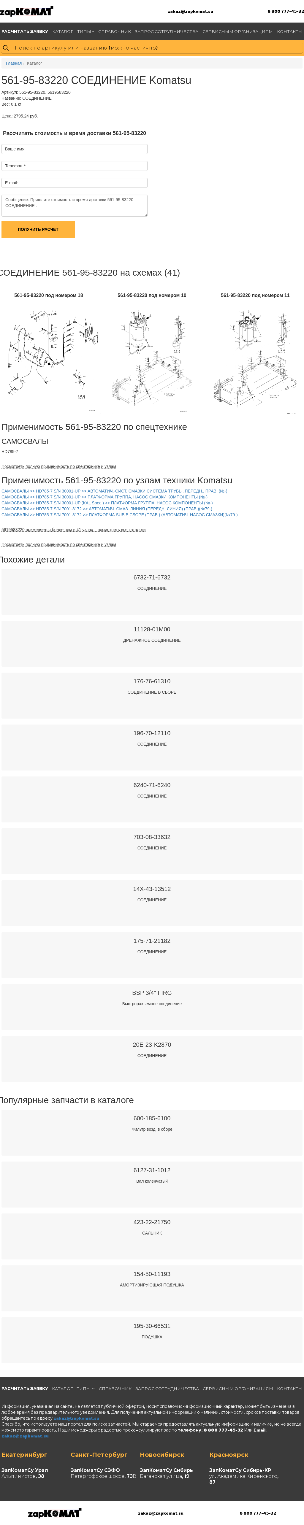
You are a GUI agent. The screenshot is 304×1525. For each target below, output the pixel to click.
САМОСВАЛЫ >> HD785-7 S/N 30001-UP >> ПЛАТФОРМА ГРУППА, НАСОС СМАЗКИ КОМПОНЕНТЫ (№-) (104, 497)
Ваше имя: (15, 149)
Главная (14, 63)
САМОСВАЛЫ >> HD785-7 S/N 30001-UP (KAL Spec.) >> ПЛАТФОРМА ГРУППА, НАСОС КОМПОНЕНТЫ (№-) (107, 503)
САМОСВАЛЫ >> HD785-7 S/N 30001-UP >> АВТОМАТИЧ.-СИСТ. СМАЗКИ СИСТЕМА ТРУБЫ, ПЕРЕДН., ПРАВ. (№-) (114, 491)
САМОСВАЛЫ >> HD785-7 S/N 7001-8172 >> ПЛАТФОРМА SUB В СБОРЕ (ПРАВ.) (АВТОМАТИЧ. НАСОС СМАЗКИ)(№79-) (119, 514)
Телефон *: (15, 165)
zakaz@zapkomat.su (190, 11)
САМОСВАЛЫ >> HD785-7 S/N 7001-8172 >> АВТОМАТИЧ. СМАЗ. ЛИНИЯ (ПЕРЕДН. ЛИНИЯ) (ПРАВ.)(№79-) (106, 508)
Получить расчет (38, 229)
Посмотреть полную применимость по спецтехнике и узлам (58, 466)
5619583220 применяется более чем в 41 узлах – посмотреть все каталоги (73, 529)
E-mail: (11, 182)
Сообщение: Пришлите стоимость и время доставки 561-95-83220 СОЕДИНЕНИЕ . (74, 206)
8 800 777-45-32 (285, 11)
